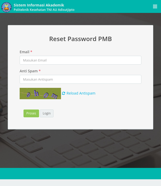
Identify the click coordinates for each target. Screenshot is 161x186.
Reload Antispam (79, 93)
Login (47, 113)
